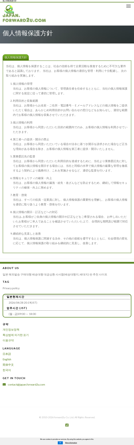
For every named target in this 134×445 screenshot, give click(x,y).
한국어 (7, 370)
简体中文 (8, 364)
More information (71, 443)
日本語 (7, 353)
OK (60, 443)
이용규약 (8, 340)
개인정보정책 (11, 329)
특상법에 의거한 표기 (16, 334)
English (7, 359)
